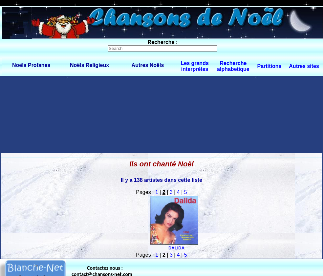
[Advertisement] (61, 114)
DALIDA (176, 247)
